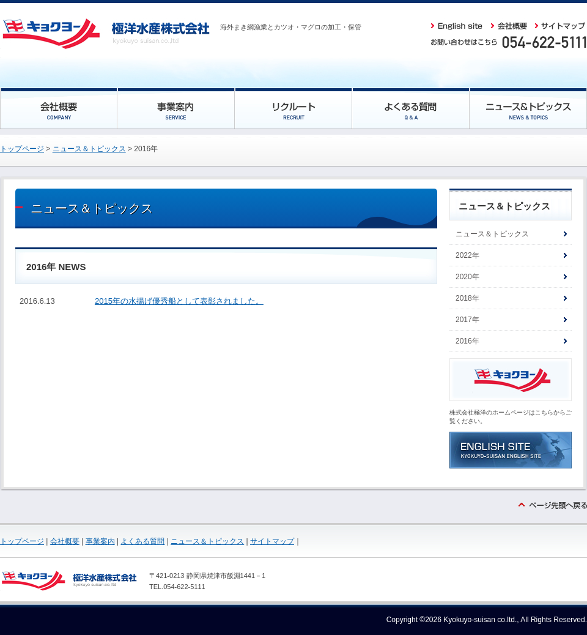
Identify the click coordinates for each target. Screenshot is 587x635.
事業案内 (100, 541)
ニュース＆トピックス (89, 149)
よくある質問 (142, 541)
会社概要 (64, 541)
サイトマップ (272, 541)
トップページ (22, 149)
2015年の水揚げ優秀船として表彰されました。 (179, 301)
